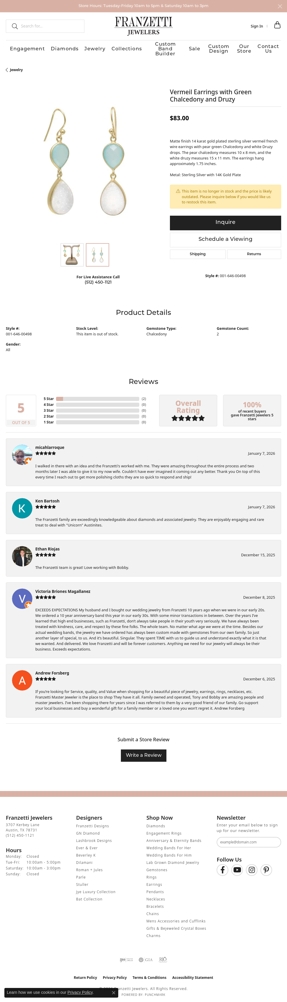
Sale (181, 48)
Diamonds (51, 48)
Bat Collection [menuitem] (89, 896)
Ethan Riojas (47, 546)
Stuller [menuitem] (82, 881)
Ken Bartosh (47, 498)
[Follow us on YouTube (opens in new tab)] (237, 867)
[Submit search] (12, 26)
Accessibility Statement (192, 974)
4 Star (49, 401)
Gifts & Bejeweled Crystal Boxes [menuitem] (176, 925)
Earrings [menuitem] (154, 881)
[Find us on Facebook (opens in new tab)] (222, 867)
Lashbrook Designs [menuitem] (94, 837)
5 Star (49, 396)
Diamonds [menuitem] (156, 823)
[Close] (279, 6)
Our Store (242, 48)
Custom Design (209, 48)
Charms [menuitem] (154, 933)
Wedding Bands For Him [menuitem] (169, 852)
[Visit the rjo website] (163, 957)
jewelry (16, 67)
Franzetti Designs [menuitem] (92, 823)
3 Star (49, 407)
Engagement (19, 48)
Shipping (198, 251)
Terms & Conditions (149, 974)
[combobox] (50, 26)
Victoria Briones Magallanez (63, 588)
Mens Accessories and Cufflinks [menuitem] (176, 918)
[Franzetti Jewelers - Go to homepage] (143, 26)
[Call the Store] (20, 832)
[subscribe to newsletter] (273, 839)
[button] (259, 26)
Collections (105, 48)
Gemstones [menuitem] (157, 867)
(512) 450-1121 (98, 280)
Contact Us (271, 48)
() (144, 396)
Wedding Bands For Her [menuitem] (169, 845)
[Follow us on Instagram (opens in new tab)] (252, 867)
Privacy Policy (115, 974)
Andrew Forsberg (52, 670)
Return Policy (85, 974)
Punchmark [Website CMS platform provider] (155, 992)
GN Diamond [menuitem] (88, 830)
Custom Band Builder (146, 48)
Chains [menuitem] (153, 911)
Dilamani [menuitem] (84, 859)
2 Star (49, 413)
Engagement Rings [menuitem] (164, 830)
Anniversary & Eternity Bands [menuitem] (174, 837)
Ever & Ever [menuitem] (87, 845)
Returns (254, 251)
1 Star (49, 419)
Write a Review (143, 753)
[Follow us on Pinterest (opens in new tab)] (266, 867)
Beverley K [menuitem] (86, 852)
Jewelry (78, 48)
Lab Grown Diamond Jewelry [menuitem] (173, 859)
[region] (85, 158)
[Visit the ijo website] (126, 957)
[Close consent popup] (113, 992)
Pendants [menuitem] (155, 889)
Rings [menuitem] (152, 874)
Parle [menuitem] (81, 874)
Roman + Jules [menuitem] (89, 867)
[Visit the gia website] (146, 957)
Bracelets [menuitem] (155, 903)
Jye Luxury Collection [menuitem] (96, 889)
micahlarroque (49, 444)
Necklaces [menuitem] (156, 896)
